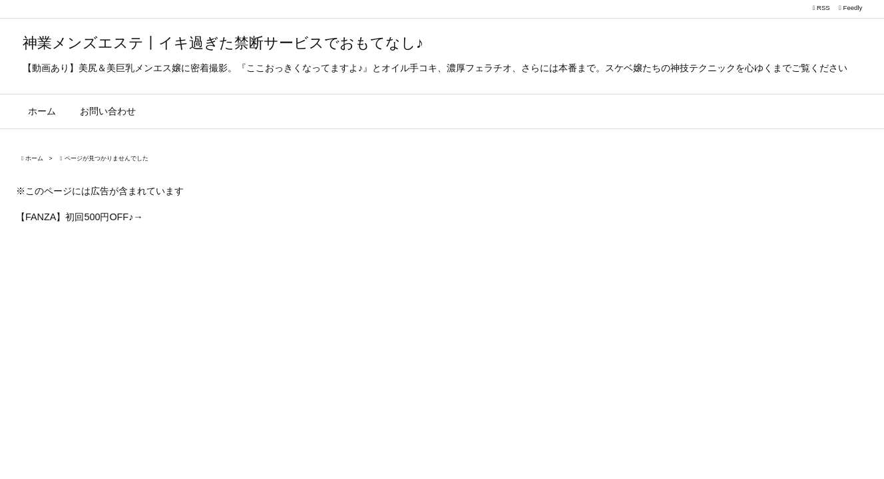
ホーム (34, 158)
